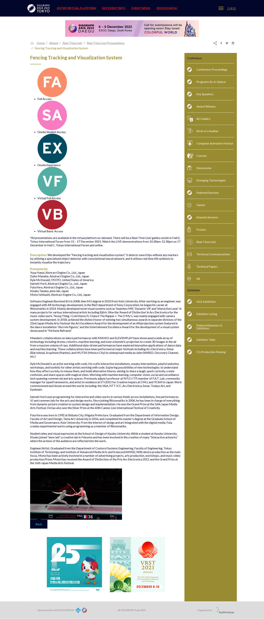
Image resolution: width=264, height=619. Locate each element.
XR (193, 278)
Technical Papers (202, 266)
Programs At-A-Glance (206, 81)
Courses (197, 155)
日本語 (231, 8)
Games (196, 204)
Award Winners (201, 106)
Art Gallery (198, 118)
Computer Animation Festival (210, 143)
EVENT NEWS (141, 8)
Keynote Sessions (202, 217)
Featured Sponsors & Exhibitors (204, 326)
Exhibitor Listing (202, 314)
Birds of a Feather (203, 131)
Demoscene (199, 168)
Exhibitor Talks (201, 339)
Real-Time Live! (201, 242)
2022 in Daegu (166, 8)
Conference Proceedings (207, 69)
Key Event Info (113, 8)
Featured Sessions (203, 192)
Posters (196, 229)
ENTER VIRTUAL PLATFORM (76, 8)
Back (39, 524)
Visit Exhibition (201, 301)
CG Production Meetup (206, 352)
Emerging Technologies (206, 180)
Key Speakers (200, 94)
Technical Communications (208, 254)
